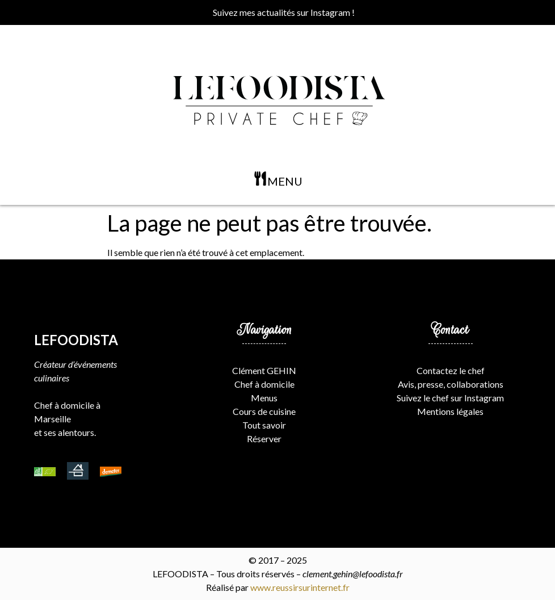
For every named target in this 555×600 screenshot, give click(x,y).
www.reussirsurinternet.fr (300, 587)
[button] (277, 180)
